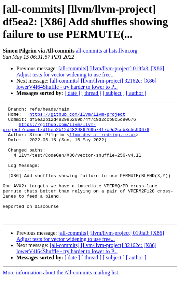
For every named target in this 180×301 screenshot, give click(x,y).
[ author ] (136, 93)
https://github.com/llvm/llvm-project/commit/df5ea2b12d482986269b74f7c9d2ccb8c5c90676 (76, 131)
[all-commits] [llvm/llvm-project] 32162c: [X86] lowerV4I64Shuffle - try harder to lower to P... (86, 84)
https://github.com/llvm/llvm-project (77, 116)
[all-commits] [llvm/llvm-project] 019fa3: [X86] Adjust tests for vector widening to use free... (90, 71)
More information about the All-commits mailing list (60, 295)
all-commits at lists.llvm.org (106, 51)
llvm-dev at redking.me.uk (102, 141)
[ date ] (72, 93)
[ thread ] (91, 93)
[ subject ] (114, 93)
